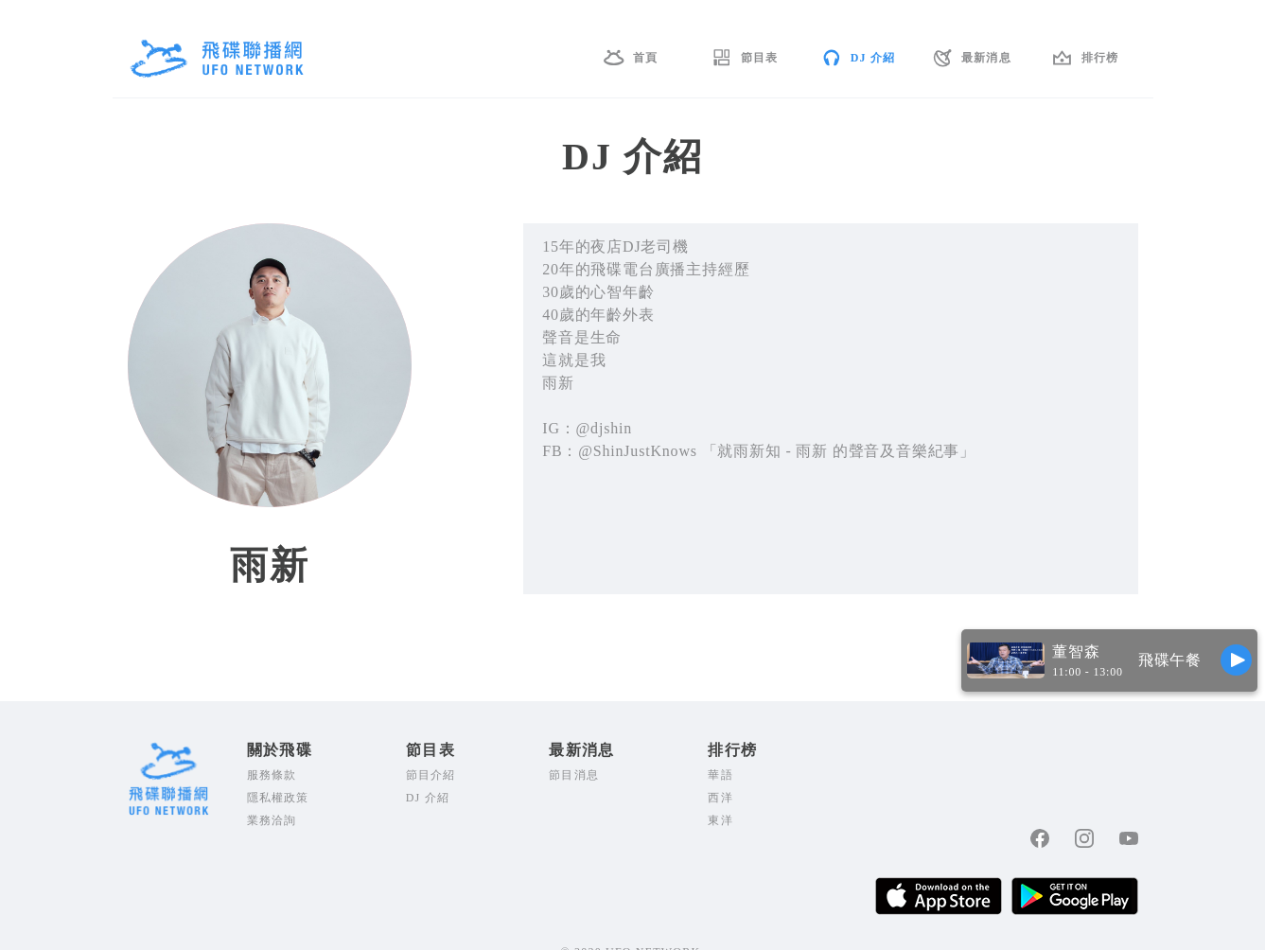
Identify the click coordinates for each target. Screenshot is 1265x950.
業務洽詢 (272, 820)
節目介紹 (431, 775)
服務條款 (272, 775)
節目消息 (574, 775)
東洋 (720, 820)
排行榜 (1100, 57)
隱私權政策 (278, 797)
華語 (720, 775)
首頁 (645, 57)
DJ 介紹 (873, 57)
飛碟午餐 (1170, 660)
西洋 (720, 797)
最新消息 (986, 57)
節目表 (760, 57)
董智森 (1075, 651)
